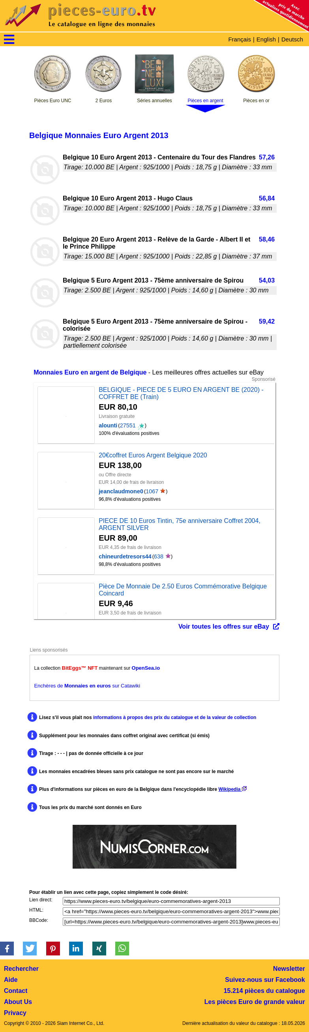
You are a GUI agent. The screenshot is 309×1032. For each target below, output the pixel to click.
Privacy (15, 1013)
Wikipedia (233, 789)
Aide (11, 979)
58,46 (267, 239)
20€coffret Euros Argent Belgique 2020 (153, 455)
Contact (16, 990)
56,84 (267, 198)
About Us (18, 1001)
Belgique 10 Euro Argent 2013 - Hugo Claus (128, 198)
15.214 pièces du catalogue (264, 990)
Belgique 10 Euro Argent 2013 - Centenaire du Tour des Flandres (159, 157)
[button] (7, 948)
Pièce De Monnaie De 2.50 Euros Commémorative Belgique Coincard (183, 590)
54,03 (267, 280)
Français (239, 39)
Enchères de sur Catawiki (87, 686)
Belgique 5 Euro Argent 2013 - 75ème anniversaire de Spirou (153, 280)
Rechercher (21, 968)
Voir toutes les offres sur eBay (223, 626)
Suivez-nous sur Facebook (265, 979)
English (266, 39)
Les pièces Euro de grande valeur (254, 1001)
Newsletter (289, 968)
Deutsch (292, 39)
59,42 (267, 321)
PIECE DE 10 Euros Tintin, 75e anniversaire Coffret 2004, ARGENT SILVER (179, 524)
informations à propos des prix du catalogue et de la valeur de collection (174, 717)
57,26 (267, 157)
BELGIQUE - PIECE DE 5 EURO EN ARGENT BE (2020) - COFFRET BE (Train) (181, 393)
